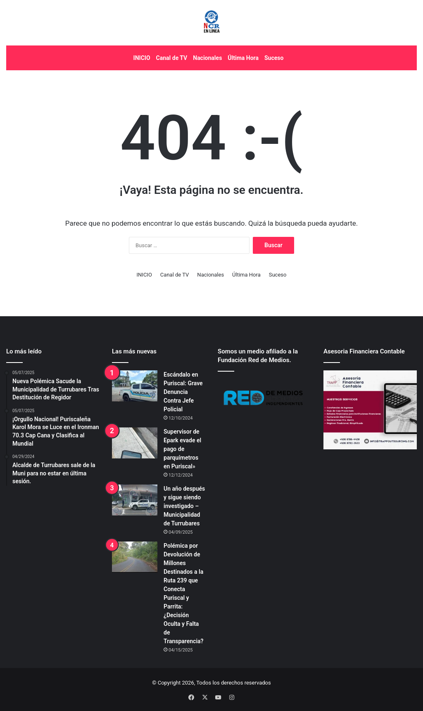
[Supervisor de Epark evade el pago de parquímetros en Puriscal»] (134, 442)
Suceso (273, 58)
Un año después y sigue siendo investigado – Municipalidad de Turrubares (184, 506)
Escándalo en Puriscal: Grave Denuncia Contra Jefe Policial (183, 392)
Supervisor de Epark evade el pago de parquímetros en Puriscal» (182, 449)
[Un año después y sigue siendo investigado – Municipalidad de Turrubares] (134, 499)
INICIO (141, 58)
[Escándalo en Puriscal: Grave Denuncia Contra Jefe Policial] (134, 385)
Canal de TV (172, 58)
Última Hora (243, 58)
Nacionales (207, 58)
